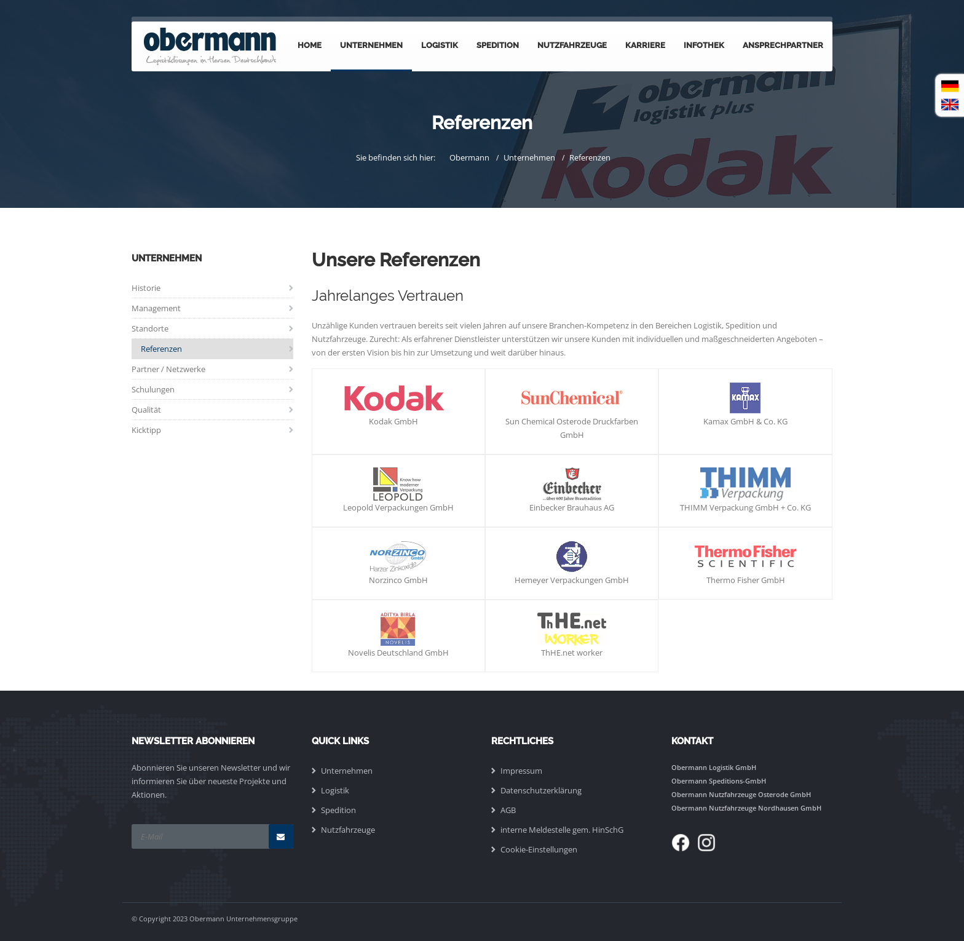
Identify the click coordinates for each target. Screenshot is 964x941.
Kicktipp (146, 429)
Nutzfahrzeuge (572, 45)
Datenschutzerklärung (541, 790)
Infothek (704, 45)
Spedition (497, 45)
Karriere (645, 45)
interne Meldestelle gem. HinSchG (561, 829)
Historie (146, 287)
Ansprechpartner (783, 45)
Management (156, 308)
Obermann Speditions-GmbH (718, 780)
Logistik (439, 45)
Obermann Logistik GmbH (713, 767)
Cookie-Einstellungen (538, 849)
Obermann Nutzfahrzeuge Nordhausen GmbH (746, 807)
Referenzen (589, 157)
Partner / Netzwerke (168, 369)
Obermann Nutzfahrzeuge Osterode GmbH (741, 794)
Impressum (521, 770)
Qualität (146, 409)
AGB (508, 810)
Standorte (150, 328)
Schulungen (153, 389)
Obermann (469, 157)
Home (310, 45)
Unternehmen (371, 45)
